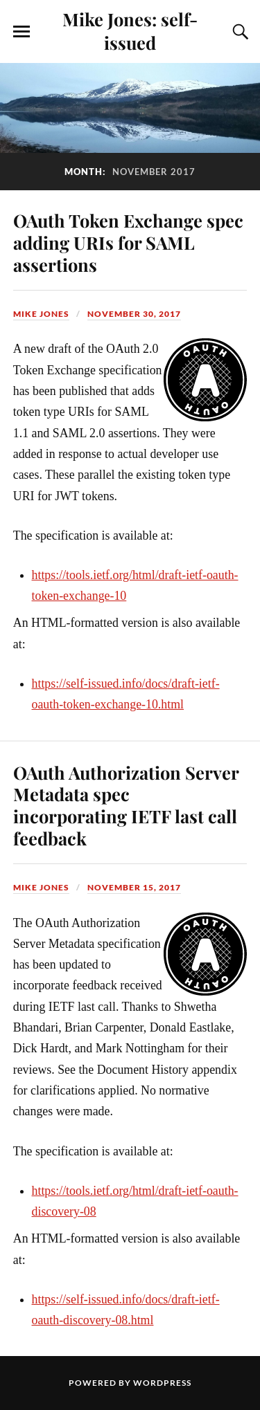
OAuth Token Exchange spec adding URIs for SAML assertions (128, 242)
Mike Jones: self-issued (130, 30)
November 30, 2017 (134, 314)
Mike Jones (41, 314)
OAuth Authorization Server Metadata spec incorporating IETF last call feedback (126, 805)
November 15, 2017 (134, 887)
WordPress (162, 1382)
